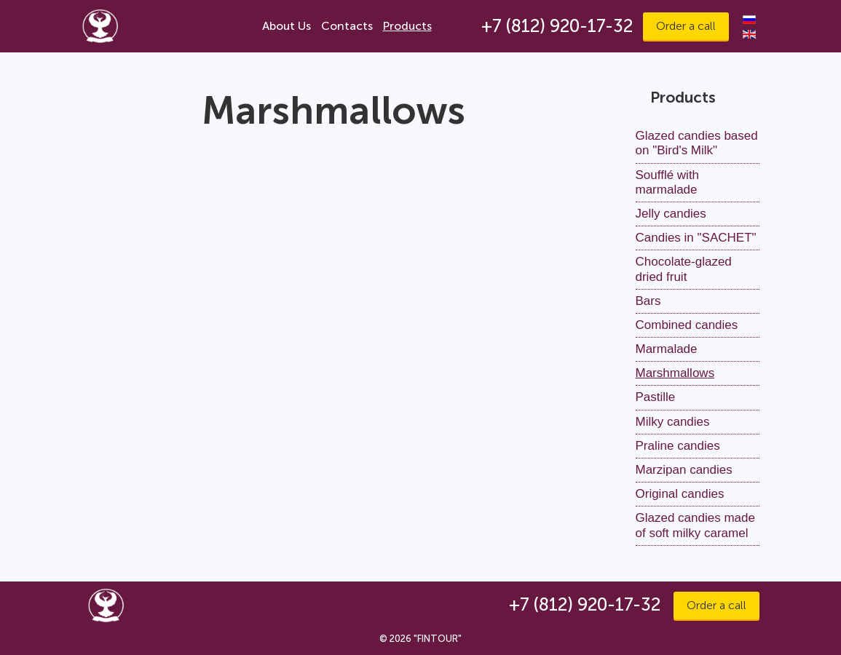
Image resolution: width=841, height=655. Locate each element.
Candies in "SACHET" (696, 238)
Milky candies (673, 422)
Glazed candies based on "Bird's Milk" (697, 143)
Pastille (656, 397)
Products (407, 26)
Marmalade (667, 349)
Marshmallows (675, 373)
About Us (286, 26)
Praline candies (678, 446)
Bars (648, 301)
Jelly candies (671, 214)
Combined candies (687, 325)
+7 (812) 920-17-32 (557, 25)
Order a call (686, 26)
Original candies (680, 494)
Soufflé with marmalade (668, 182)
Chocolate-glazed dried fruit (684, 269)
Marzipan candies (684, 470)
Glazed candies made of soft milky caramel (695, 525)
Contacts (347, 26)
